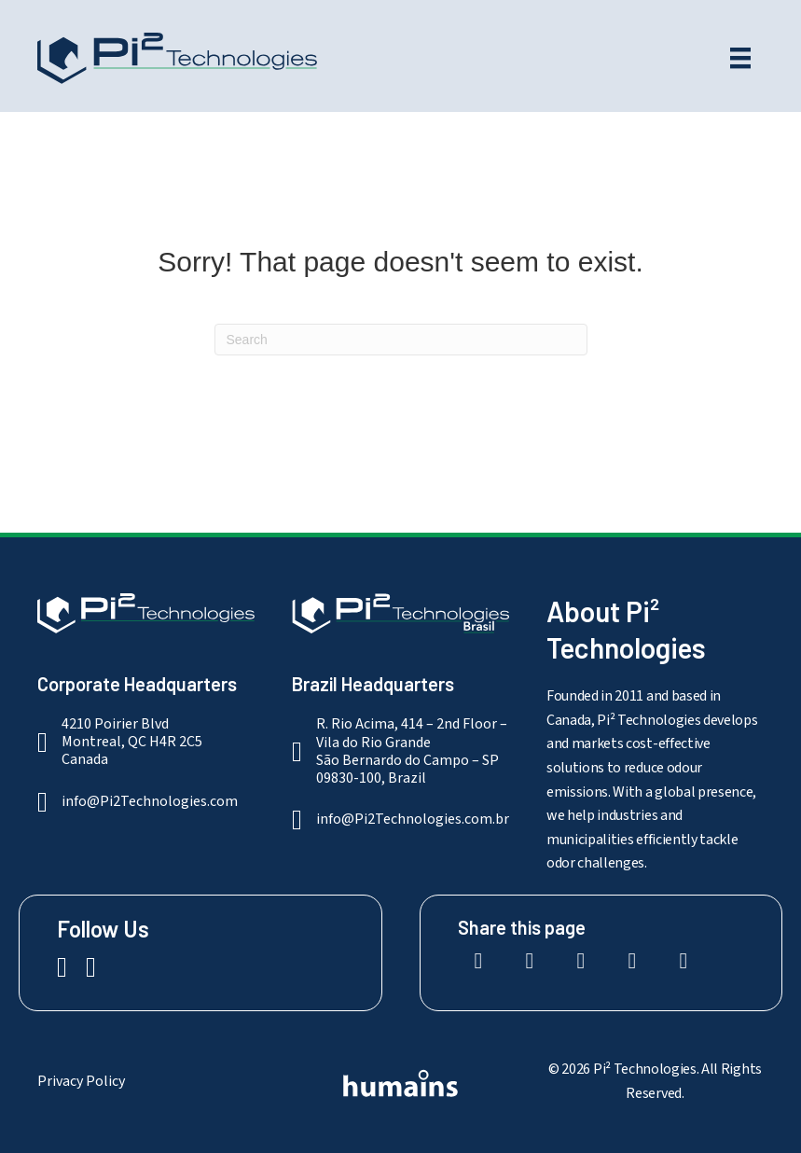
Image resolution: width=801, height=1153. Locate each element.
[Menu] (740, 58)
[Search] (400, 339)
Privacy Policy (81, 1081)
